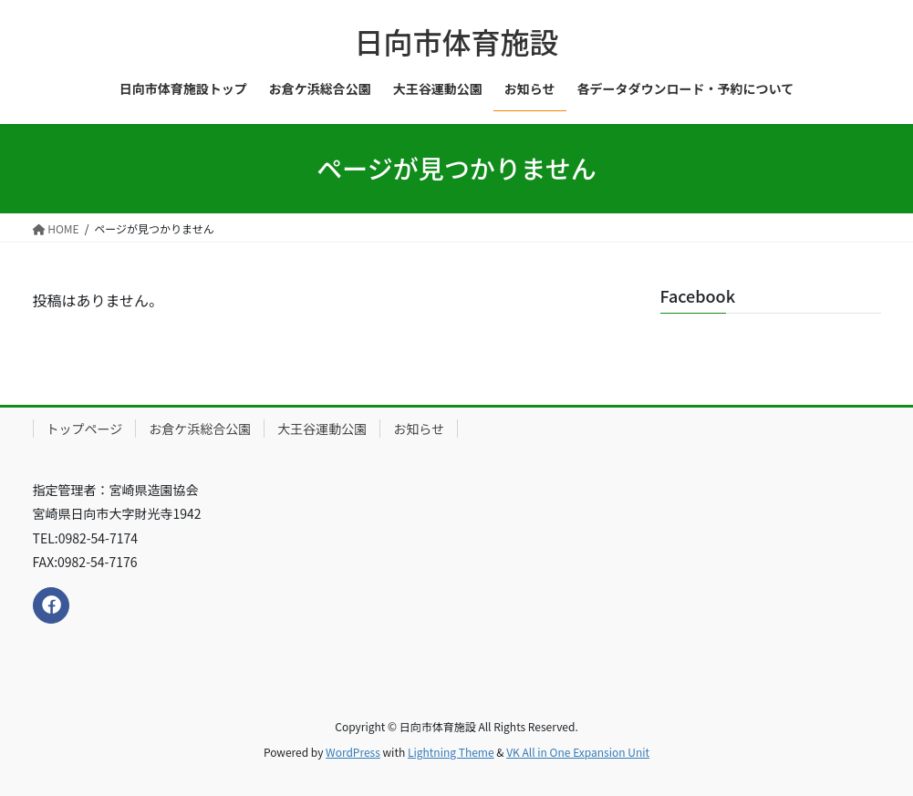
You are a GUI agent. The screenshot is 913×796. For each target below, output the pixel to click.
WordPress (353, 752)
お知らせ (418, 428)
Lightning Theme (451, 752)
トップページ (85, 428)
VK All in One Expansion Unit (577, 752)
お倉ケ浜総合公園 (200, 428)
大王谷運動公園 (322, 428)
